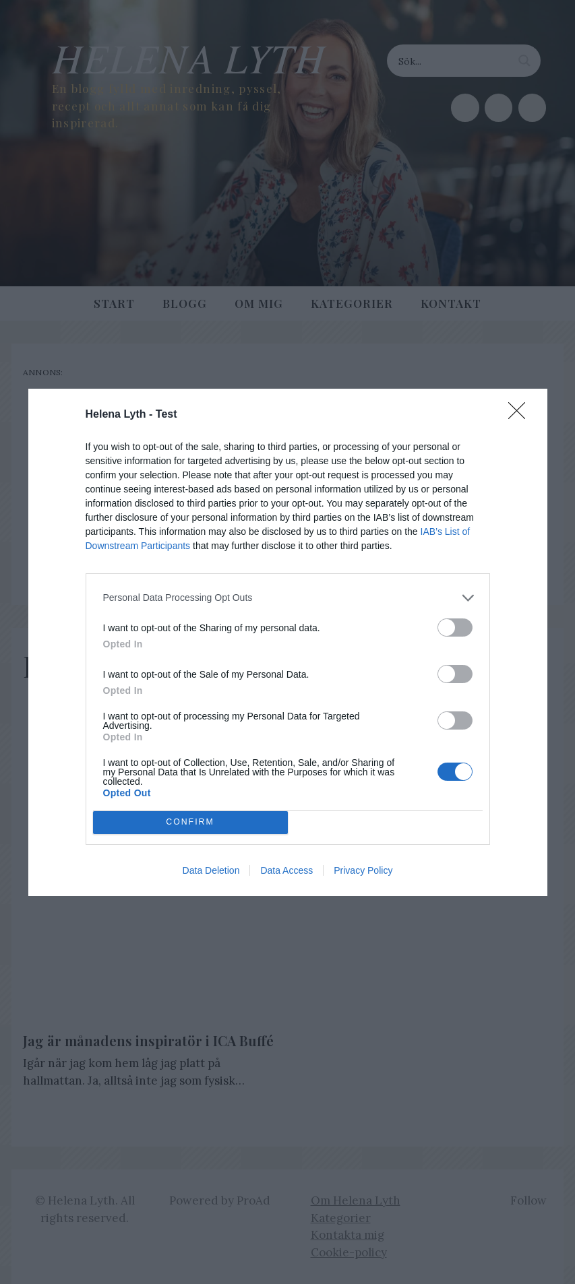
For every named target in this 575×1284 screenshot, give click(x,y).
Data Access (286, 870)
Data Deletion (211, 870)
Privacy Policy (363, 870)
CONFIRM (190, 822)
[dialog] (287, 642)
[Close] (521, 415)
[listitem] (288, 598)
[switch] (455, 627)
